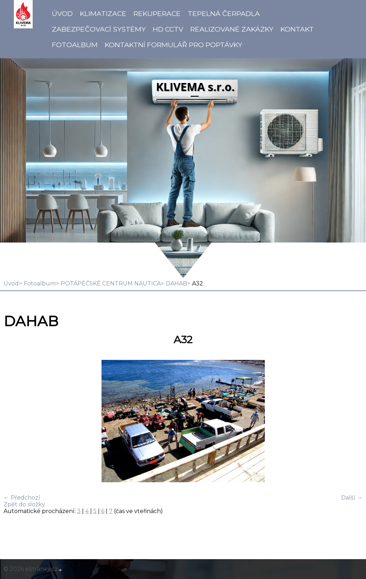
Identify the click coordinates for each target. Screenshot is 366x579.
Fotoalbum (75, 44)
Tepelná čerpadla (224, 13)
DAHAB (176, 283)
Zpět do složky (24, 504)
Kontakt (297, 29)
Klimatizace (103, 13)
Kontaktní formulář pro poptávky (173, 44)
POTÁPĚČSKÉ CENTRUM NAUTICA (111, 283)
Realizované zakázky (231, 29)
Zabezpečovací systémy (99, 29)
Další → (351, 497)
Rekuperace (157, 13)
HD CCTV (168, 29)
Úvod (62, 13)
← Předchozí (22, 497)
